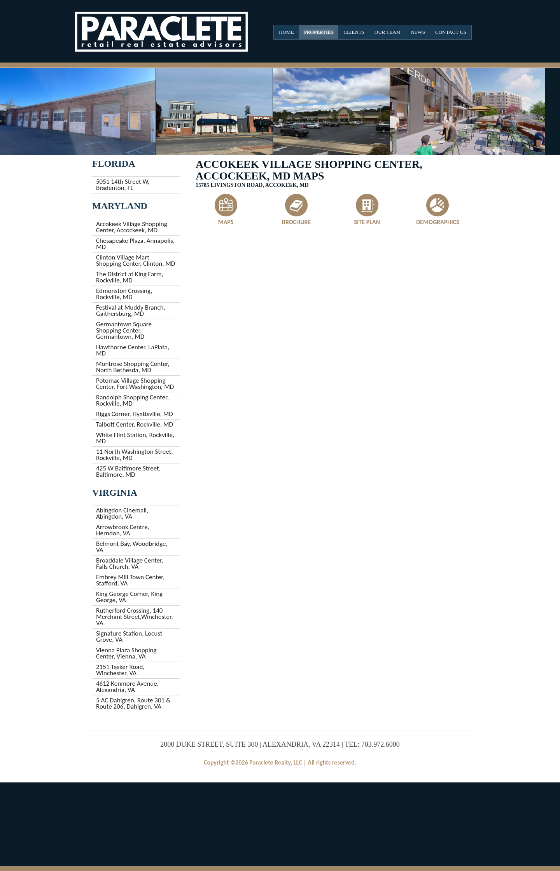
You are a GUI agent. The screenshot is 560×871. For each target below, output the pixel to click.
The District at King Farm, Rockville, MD (129, 277)
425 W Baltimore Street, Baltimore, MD (128, 471)
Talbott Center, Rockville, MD (134, 424)
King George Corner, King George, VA (129, 597)
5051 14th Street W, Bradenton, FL (122, 185)
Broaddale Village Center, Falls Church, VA (129, 563)
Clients (353, 32)
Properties (319, 32)
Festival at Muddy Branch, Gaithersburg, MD (130, 310)
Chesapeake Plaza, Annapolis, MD (135, 244)
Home (286, 32)
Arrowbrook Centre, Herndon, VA (122, 530)
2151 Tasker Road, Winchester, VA (120, 670)
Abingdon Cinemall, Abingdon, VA (122, 513)
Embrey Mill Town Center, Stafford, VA (130, 580)
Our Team (387, 32)
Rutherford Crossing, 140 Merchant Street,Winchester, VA (134, 616)
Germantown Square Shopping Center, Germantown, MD (124, 330)
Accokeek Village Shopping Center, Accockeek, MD (131, 227)
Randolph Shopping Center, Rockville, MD (132, 400)
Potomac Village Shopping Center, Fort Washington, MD (135, 383)
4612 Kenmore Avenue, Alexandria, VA (127, 686)
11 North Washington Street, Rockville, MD (134, 455)
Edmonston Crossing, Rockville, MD (124, 294)
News (418, 32)
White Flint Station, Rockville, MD (135, 438)
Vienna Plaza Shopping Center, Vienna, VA (126, 653)
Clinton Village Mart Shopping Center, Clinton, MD (135, 260)
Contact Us (450, 32)
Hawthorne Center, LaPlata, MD (132, 350)
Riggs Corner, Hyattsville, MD (134, 414)
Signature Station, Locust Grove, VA (129, 636)
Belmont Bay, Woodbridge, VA (132, 547)
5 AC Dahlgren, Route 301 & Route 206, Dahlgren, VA (133, 703)
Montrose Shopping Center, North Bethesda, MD (133, 367)
